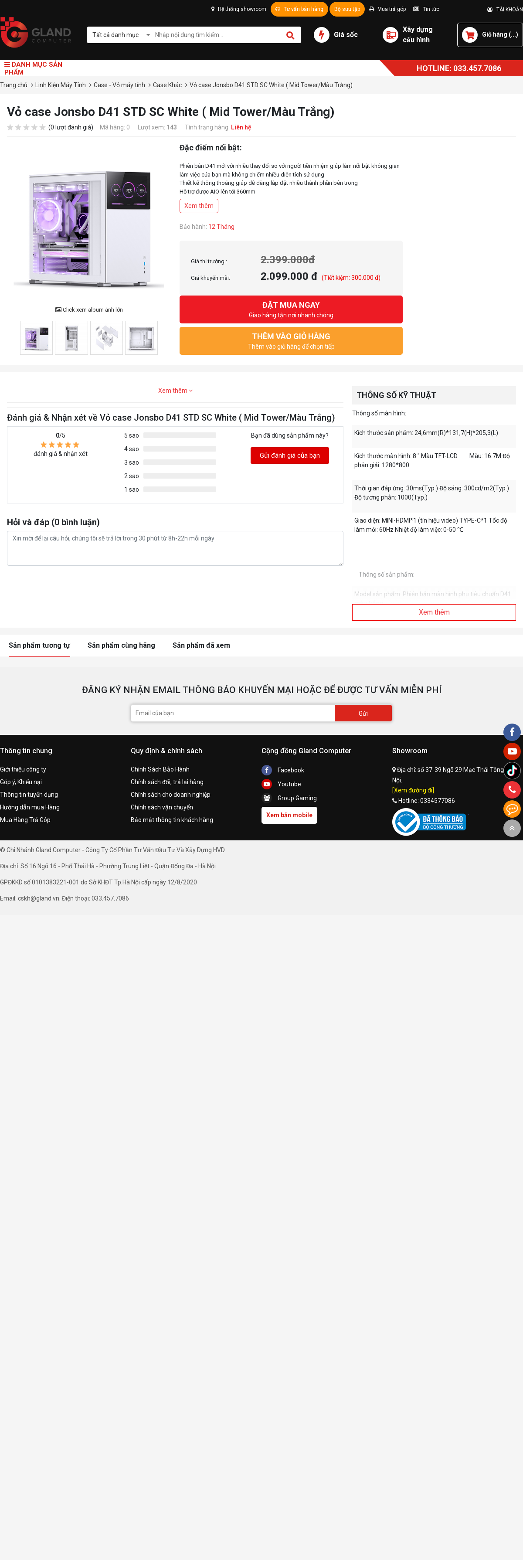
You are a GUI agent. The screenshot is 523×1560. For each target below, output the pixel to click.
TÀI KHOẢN (505, 10)
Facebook (283, 770)
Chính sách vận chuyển (162, 807)
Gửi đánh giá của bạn (290, 455)
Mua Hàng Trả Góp (25, 819)
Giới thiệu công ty (23, 769)
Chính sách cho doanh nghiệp (171, 794)
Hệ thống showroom (238, 9)
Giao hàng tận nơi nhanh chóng (291, 309)
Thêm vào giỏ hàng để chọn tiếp (291, 340)
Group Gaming (289, 798)
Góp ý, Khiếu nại (21, 781)
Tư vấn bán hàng (299, 9)
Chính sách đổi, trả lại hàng (167, 781)
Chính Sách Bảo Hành (160, 769)
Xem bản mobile (289, 815)
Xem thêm (199, 205)
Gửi (363, 713)
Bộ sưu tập (347, 9)
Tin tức (426, 9)
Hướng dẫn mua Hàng (30, 807)
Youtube (281, 784)
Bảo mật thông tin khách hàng (172, 819)
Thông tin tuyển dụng (29, 794)
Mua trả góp (387, 9)
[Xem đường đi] (413, 790)
